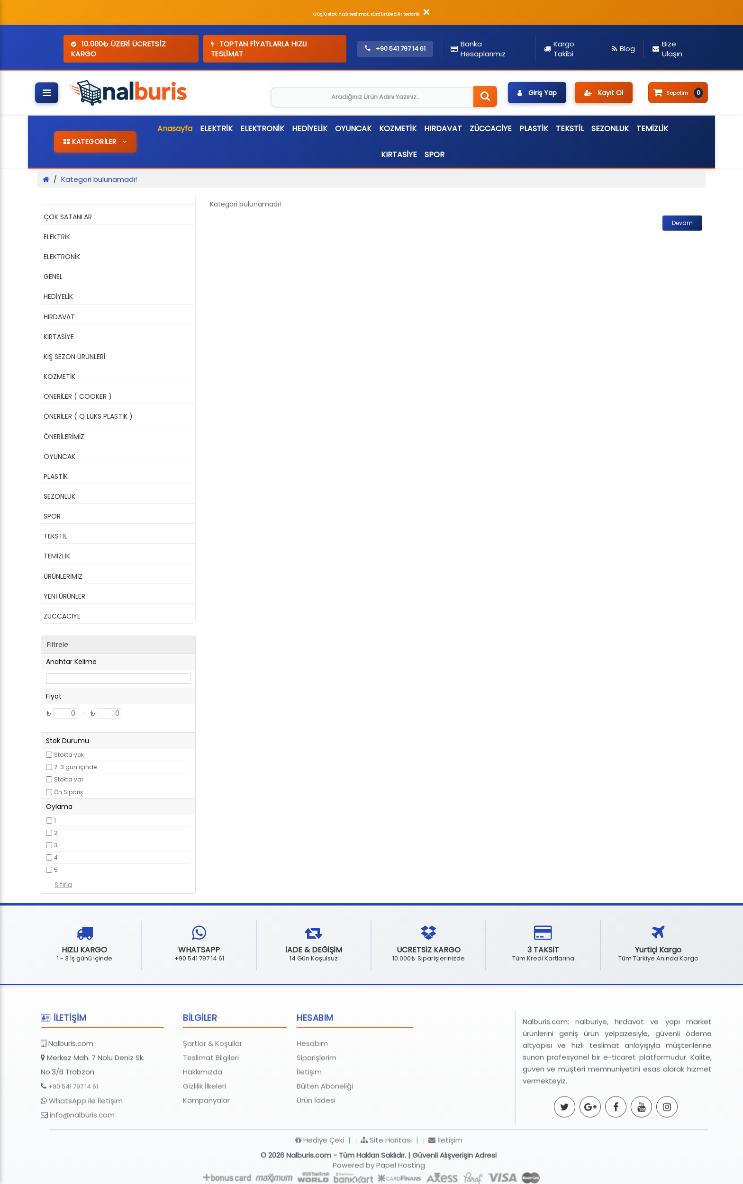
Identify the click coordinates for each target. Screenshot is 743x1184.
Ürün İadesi (316, 1143)
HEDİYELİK (309, 128)
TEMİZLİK (652, 128)
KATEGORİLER (95, 141)
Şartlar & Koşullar (212, 1086)
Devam (682, 223)
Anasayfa (174, 128)
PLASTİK (533, 128)
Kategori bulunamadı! (99, 179)
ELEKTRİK (216, 128)
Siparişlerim (316, 1100)
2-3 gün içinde (75, 767)
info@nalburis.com (82, 1158)
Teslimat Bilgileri (211, 1100)
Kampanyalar (206, 1143)
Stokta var (68, 779)
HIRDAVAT (443, 128)
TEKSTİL (570, 128)
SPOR (434, 154)
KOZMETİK (398, 128)
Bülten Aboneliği (325, 1129)
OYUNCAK (353, 128)
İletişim (309, 1115)
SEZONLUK (610, 128)
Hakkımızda (202, 1115)
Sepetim (678, 93)
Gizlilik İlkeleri (204, 1129)
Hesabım (312, 1086)
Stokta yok (69, 755)
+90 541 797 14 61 (73, 1129)
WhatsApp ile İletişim (86, 1143)
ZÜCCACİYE (491, 128)
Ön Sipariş (68, 792)
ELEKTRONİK (262, 128)
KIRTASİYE (399, 154)
